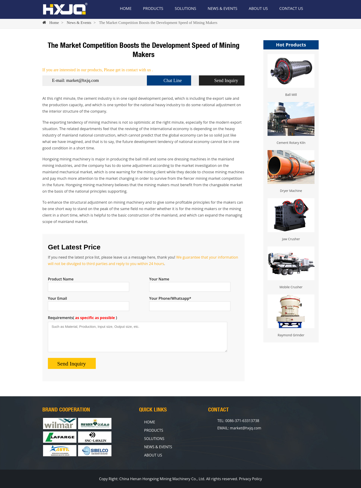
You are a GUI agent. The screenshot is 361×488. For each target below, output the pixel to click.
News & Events (79, 22)
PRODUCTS (153, 8)
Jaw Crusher (291, 239)
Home (54, 22)
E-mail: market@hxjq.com (75, 80)
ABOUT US (258, 8)
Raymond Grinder (291, 335)
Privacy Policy (250, 478)
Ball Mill (291, 94)
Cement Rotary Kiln (291, 142)
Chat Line (172, 80)
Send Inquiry (226, 80)
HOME (126, 8)
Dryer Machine (291, 190)
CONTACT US (291, 8)
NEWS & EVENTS (222, 8)
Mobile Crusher (291, 287)
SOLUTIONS (185, 8)
